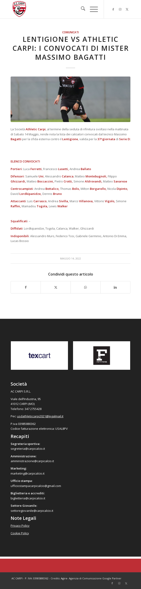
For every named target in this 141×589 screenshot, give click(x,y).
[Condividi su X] (55, 287)
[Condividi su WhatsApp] (85, 287)
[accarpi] (58, 9)
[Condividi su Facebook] (26, 287)
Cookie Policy (20, 533)
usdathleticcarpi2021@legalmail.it (40, 416)
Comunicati (70, 32)
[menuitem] (80, 9)
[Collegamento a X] (126, 9)
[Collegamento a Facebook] (113, 9)
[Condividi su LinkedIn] (115, 287)
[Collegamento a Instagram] (120, 9)
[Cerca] (80, 9)
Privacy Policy (20, 526)
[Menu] (91, 9)
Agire (64, 578)
